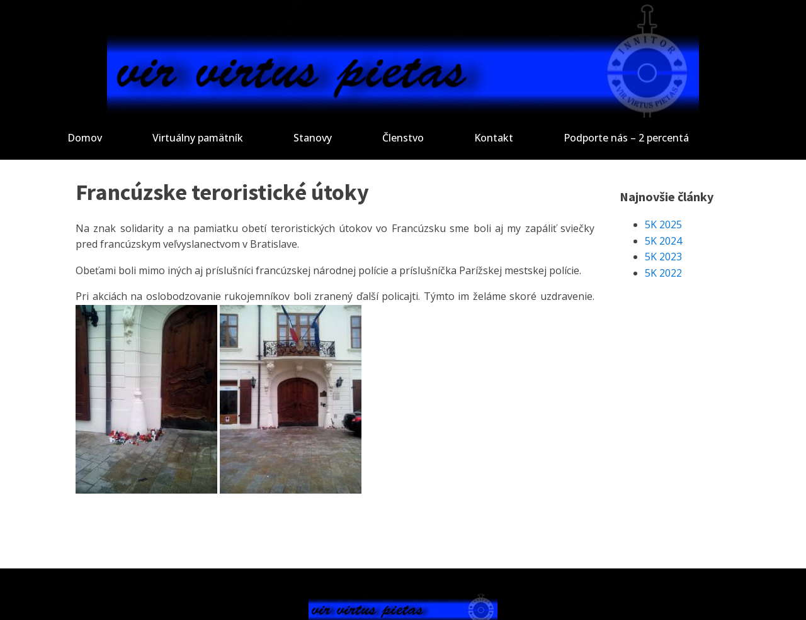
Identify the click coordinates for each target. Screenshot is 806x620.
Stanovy (312, 138)
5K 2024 (663, 241)
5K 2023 (663, 256)
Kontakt (493, 138)
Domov (84, 138)
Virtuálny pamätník (197, 138)
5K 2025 (663, 224)
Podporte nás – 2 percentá (626, 138)
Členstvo (403, 138)
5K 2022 (663, 273)
